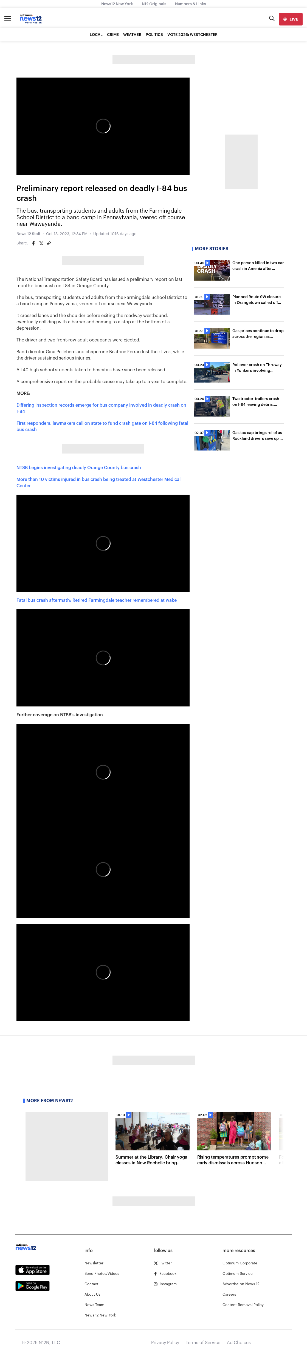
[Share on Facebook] (33, 243)
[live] (291, 19)
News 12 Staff (28, 234)
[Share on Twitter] (41, 243)
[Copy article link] (49, 243)
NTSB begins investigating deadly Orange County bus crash (78, 468)
